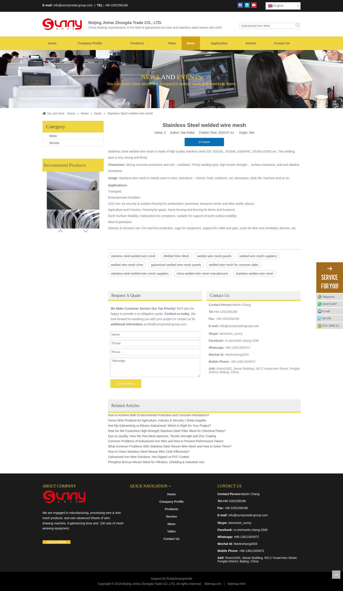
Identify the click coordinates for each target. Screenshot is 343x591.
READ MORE (56, 542)
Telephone (331, 296)
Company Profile (171, 501)
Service (54, 143)
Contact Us (171, 539)
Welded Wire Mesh (176, 256)
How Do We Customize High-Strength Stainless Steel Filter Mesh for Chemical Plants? (167, 431)
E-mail (326, 311)
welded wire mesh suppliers (258, 256)
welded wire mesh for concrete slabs (233, 265)
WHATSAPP (329, 303)
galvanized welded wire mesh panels (176, 265)
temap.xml (214, 584)
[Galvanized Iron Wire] (267, 26)
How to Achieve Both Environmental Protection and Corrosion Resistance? (158, 415)
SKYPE (326, 318)
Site (251, 132)
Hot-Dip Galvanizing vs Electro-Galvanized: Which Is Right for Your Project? (159, 425)
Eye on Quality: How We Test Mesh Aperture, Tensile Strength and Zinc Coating (162, 436)
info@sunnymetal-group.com (239, 326)
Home (171, 494)
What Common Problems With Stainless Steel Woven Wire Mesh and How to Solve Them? (169, 446)
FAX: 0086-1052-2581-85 (332, 325)
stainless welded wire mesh (254, 273)
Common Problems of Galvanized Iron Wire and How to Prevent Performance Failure (166, 441)
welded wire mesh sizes (127, 265)
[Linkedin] (247, 5)
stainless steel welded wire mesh (133, 256)
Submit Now (125, 383)
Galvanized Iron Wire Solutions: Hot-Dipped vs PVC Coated (148, 457)
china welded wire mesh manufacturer (202, 273)
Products (171, 509)
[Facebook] (240, 5)
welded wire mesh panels (214, 256)
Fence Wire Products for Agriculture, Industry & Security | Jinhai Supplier (157, 420)
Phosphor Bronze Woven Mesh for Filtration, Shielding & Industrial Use (156, 462)
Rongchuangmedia (179, 578)
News (53, 136)
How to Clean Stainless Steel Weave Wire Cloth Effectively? (148, 451)
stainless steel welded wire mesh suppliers (140, 273)
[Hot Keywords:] (297, 26)
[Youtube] (254, 5)
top (336, 574)
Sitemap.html (236, 584)
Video (171, 531)
